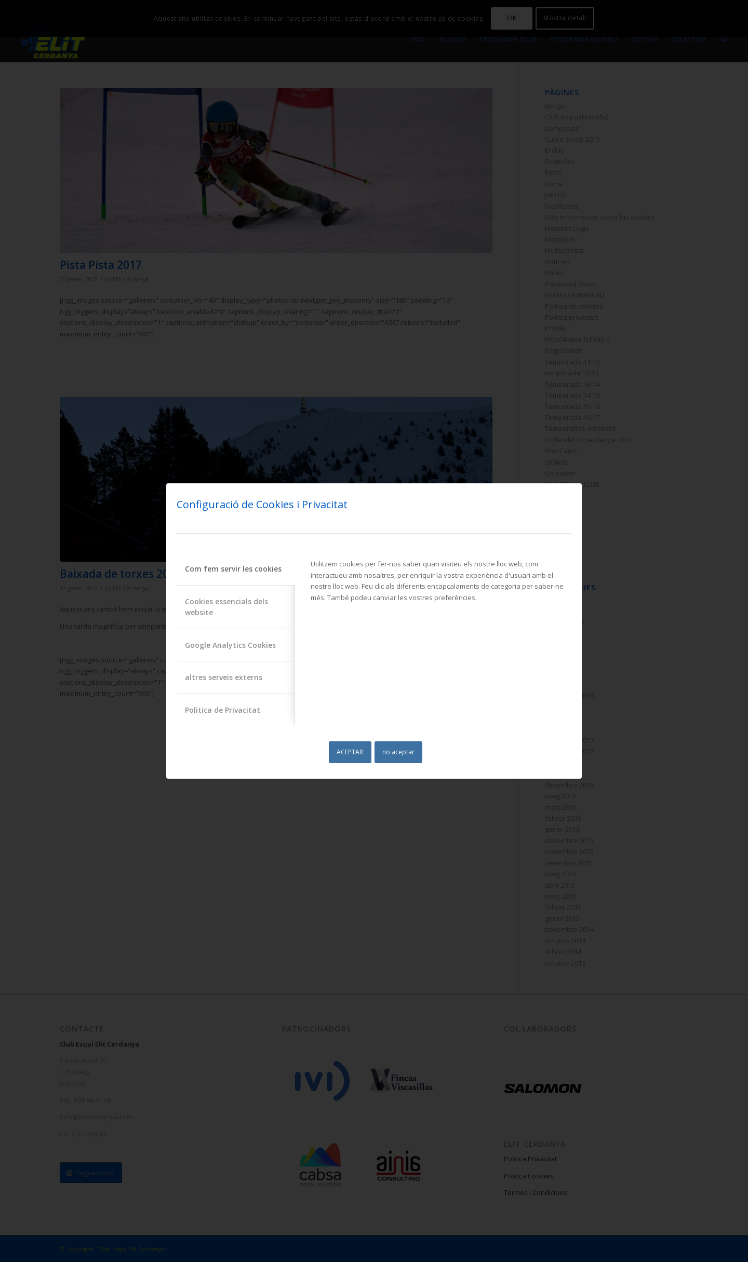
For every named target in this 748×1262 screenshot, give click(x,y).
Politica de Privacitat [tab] (222, 710)
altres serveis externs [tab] (223, 677)
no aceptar (398, 752)
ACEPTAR (350, 752)
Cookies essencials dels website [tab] (226, 606)
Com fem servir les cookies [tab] (233, 569)
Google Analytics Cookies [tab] (230, 645)
